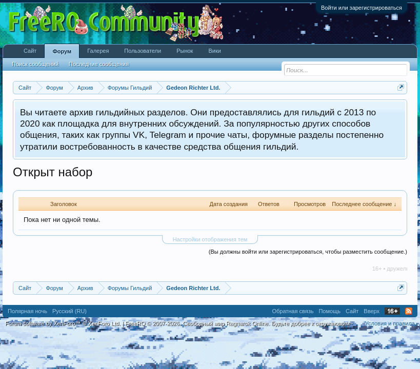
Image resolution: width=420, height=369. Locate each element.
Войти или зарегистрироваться (361, 8)
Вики (214, 51)
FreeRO (239, 323)
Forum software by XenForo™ (63, 323)
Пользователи (142, 51)
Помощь (329, 311)
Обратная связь (292, 311)
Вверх (371, 311)
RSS (408, 311)
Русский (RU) (69, 311)
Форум (61, 51)
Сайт (30, 51)
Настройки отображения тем (210, 239)
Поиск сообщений (35, 64)
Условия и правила (390, 323)
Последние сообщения (99, 64)
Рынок (184, 51)
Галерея (98, 51)
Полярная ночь (27, 311)
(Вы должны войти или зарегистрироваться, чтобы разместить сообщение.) (308, 252)
